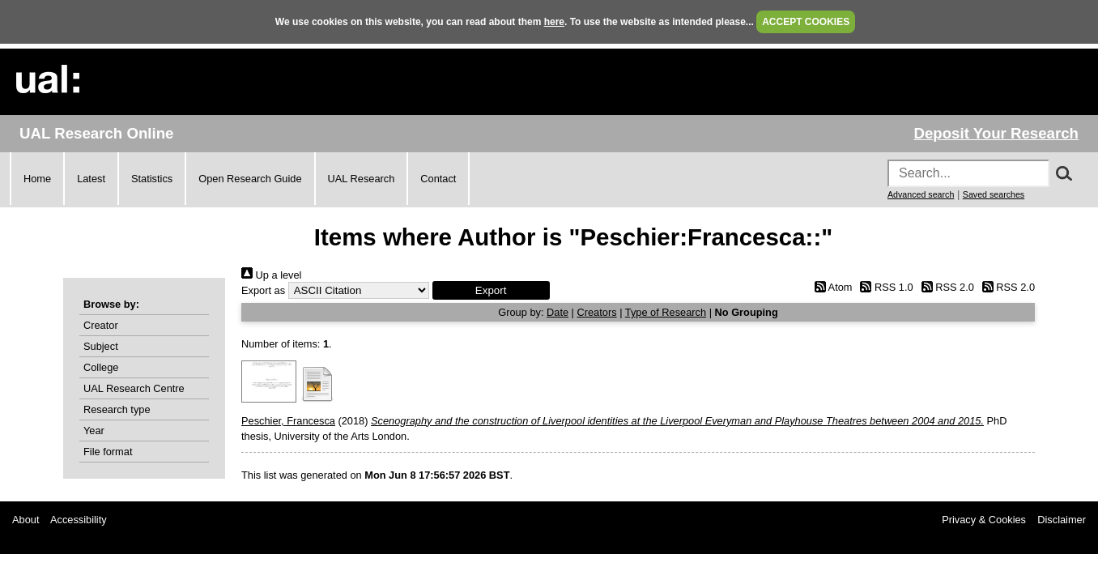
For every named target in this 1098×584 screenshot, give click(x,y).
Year (93, 430)
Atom (830, 287)
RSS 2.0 (945, 287)
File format (107, 451)
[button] (491, 290)
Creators (597, 312)
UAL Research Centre (134, 388)
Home (37, 179)
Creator (100, 325)
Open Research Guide (249, 179)
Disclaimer (1061, 520)
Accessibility (78, 520)
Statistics (151, 179)
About (25, 520)
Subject (100, 346)
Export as (263, 290)
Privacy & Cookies (984, 520)
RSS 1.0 (884, 287)
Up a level (271, 275)
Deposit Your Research (996, 133)
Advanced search (920, 194)
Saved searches (993, 194)
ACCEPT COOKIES (805, 22)
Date (557, 312)
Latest (91, 179)
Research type (117, 409)
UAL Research (361, 179)
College (100, 367)
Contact (438, 179)
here (554, 22)
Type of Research (665, 312)
